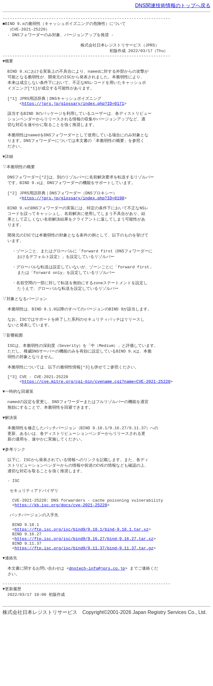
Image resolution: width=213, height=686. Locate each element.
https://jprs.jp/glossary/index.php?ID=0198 (73, 217)
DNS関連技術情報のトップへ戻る (173, 5)
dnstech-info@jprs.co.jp (97, 632)
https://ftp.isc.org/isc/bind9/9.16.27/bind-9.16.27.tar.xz (84, 598)
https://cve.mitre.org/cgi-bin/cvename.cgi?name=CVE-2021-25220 (96, 420)
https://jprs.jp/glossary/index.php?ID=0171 (73, 112)
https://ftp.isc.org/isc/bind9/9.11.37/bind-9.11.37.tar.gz (84, 609)
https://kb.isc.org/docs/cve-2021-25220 (61, 558)
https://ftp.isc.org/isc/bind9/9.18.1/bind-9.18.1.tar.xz (81, 587)
